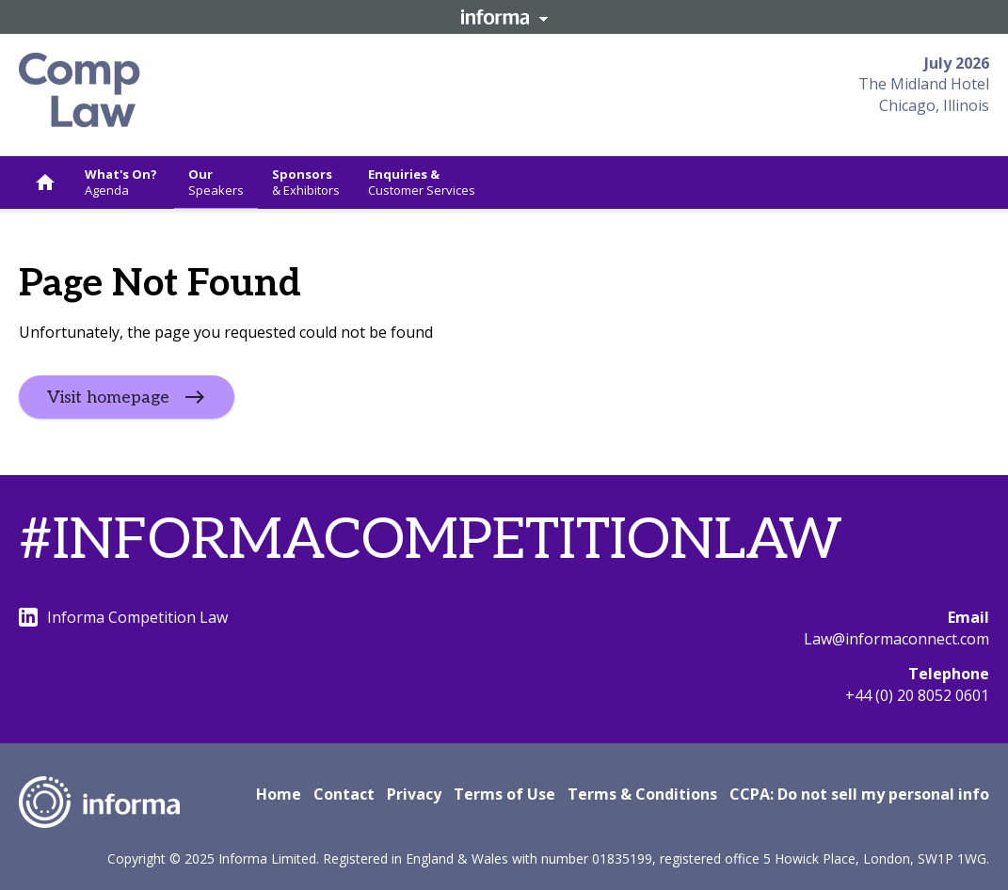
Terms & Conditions (642, 794)
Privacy (414, 794)
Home (278, 794)
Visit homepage (108, 397)
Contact (344, 794)
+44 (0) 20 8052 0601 (917, 695)
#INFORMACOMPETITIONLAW (430, 541)
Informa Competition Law (123, 617)
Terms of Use (504, 794)
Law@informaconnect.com (896, 638)
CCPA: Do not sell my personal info (859, 794)
